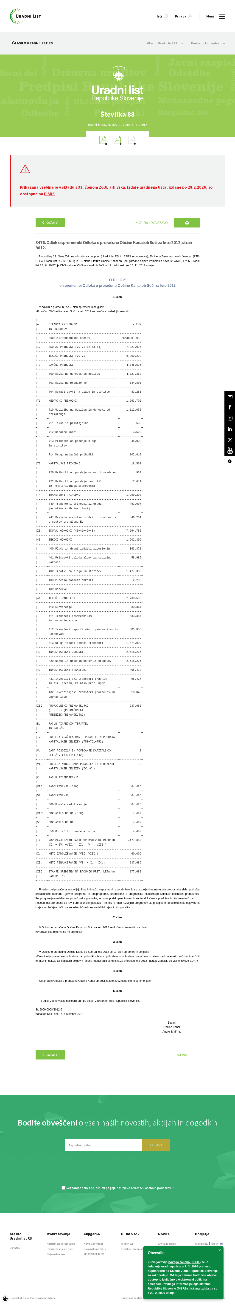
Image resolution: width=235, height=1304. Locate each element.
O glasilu (15, 1247)
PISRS (49, 193)
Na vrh (183, 1055)
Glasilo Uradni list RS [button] (165, 43)
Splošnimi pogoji (103, 1188)
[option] (117, 114)
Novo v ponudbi (93, 1243)
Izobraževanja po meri (60, 1249)
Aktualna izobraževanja (61, 1243)
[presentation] (117, 1171)
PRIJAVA (155, 1145)
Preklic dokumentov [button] (208, 43)
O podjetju (201, 1243)
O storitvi (127, 1243)
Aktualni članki (167, 1243)
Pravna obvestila (132, 1298)
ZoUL (103, 187)
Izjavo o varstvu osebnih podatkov (146, 1188)
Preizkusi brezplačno (133, 1249)
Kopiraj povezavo (151, 222)
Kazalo (50, 222)
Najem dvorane (56, 1254)
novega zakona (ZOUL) (184, 1262)
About (217, 1243)
